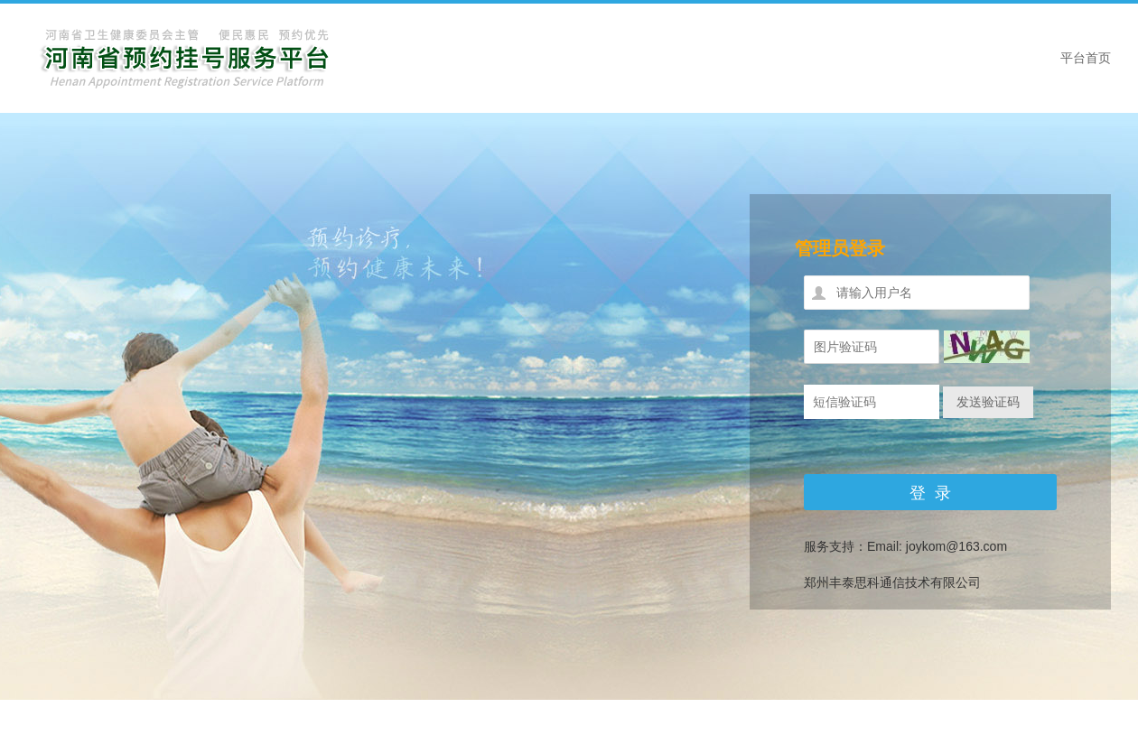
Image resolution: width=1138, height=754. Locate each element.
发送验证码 (988, 402)
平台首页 (1085, 58)
